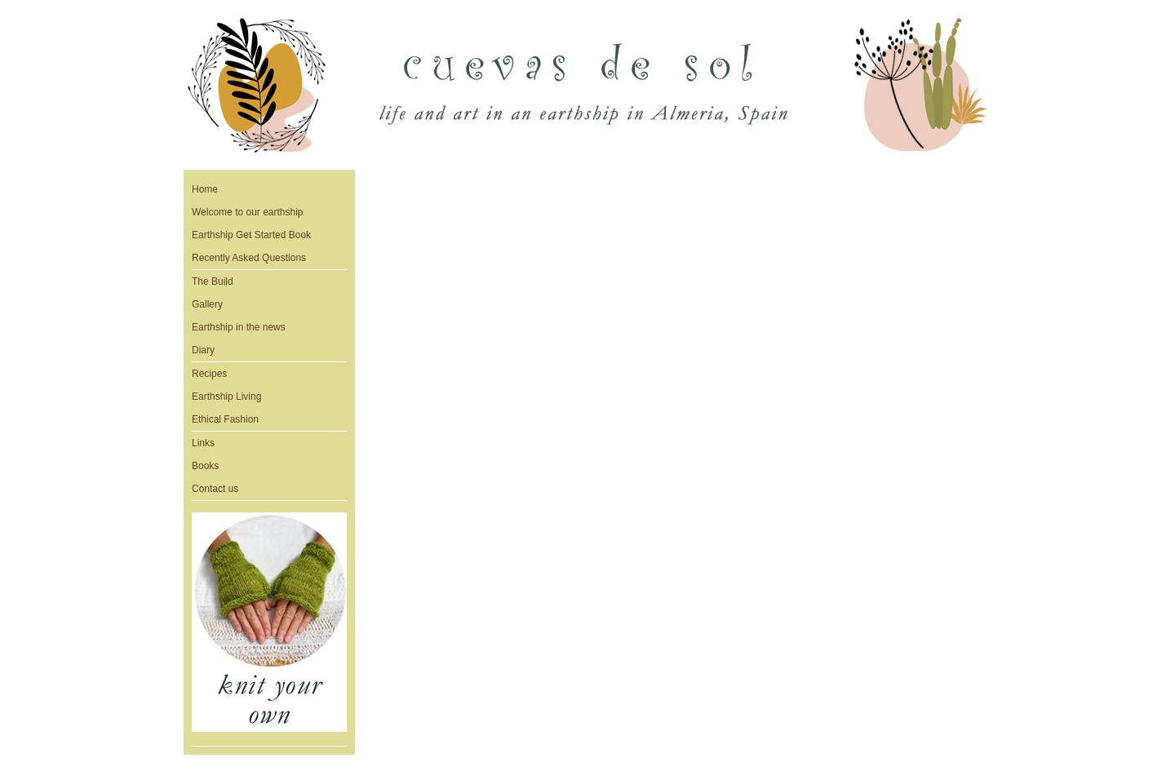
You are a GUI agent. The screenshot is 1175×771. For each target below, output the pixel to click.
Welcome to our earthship (248, 212)
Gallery (207, 304)
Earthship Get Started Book (251, 235)
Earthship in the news (239, 327)
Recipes (209, 373)
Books (205, 466)
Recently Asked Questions (249, 258)
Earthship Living (226, 396)
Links (203, 443)
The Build (212, 281)
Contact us (215, 488)
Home (205, 189)
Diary (203, 350)
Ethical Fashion (225, 419)
